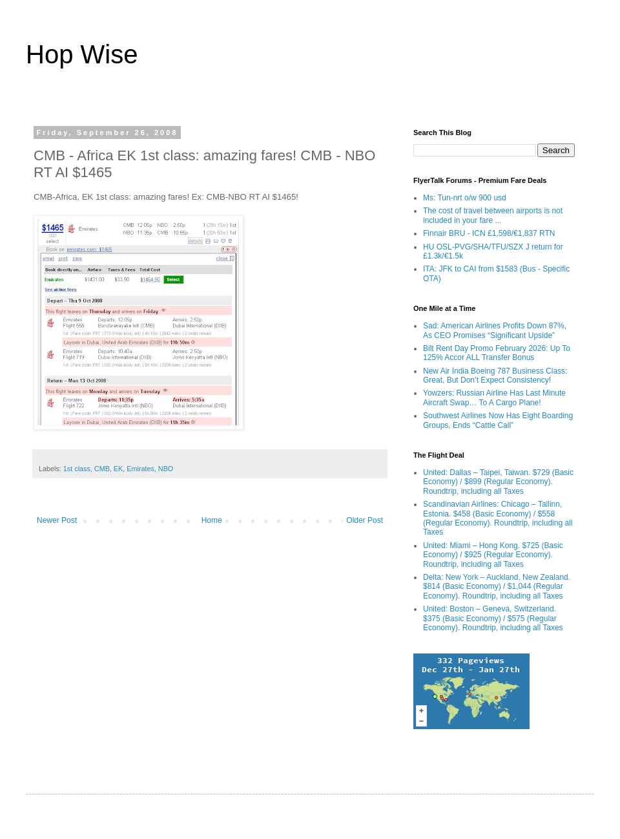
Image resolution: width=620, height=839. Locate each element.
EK (118, 469)
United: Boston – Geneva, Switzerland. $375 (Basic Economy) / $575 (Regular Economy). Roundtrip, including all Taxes (493, 618)
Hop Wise (82, 54)
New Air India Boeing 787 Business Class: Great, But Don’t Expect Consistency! (495, 375)
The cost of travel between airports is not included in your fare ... (493, 215)
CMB (102, 469)
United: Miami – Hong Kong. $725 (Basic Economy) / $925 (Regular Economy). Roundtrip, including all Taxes (493, 555)
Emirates (140, 469)
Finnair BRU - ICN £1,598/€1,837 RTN (489, 233)
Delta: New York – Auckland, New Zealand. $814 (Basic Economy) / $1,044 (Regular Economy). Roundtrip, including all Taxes (496, 586)
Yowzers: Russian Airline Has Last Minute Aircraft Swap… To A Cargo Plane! (494, 397)
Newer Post (57, 520)
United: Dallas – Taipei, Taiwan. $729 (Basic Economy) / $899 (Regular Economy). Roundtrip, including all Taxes (498, 482)
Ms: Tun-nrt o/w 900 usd (464, 197)
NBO (165, 469)
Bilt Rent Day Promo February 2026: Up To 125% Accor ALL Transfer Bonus (496, 353)
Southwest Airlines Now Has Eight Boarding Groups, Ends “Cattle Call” (498, 420)
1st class (76, 469)
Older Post (364, 520)
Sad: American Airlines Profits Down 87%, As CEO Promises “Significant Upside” (494, 330)
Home (212, 520)
